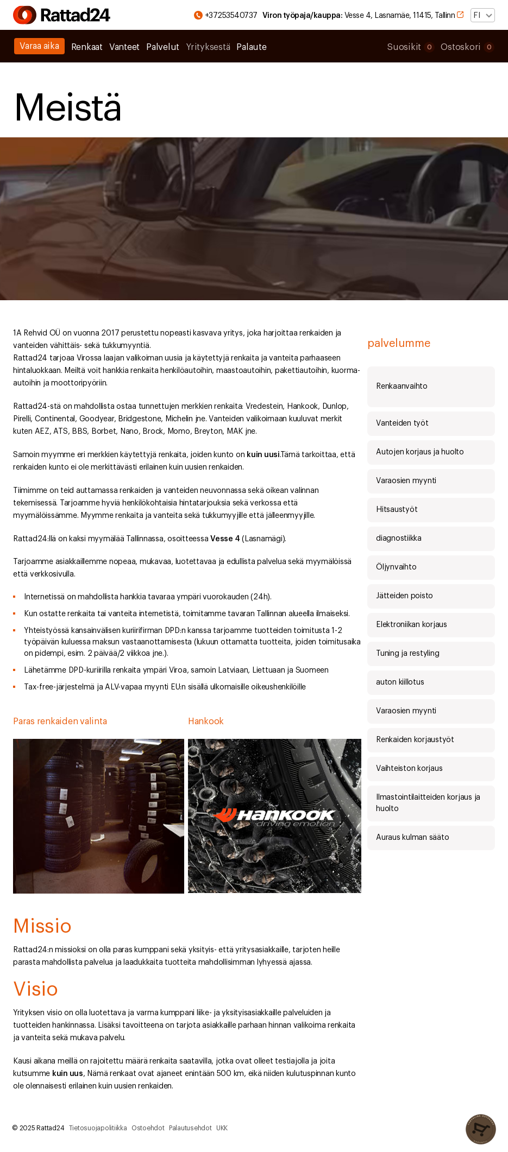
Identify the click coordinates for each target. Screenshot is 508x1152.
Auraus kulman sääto (412, 837)
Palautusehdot (190, 1128)
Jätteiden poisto (404, 596)
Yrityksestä (208, 47)
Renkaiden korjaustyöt (415, 740)
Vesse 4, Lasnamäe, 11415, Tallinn (366, 15)
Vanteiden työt (402, 423)
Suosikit (411, 47)
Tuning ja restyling (407, 653)
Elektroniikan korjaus (411, 625)
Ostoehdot (148, 1128)
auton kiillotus (400, 682)
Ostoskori (467, 47)
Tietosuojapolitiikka (98, 1128)
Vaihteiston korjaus (409, 769)
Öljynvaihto (396, 567)
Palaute (251, 47)
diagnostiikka (399, 538)
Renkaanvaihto (402, 386)
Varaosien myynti (406, 481)
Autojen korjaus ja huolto (420, 452)
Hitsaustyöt (396, 510)
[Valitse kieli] (483, 15)
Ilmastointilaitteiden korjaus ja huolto (428, 803)
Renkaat (87, 47)
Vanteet (124, 47)
